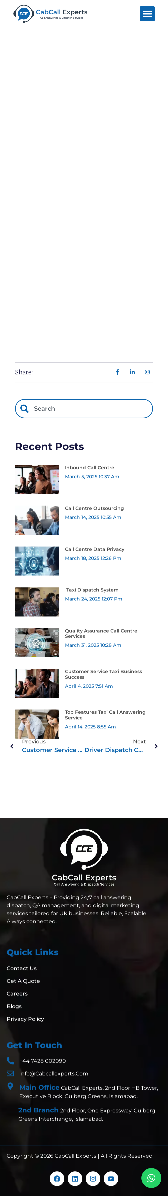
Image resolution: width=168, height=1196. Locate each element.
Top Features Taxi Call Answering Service (105, 715)
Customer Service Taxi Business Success (103, 674)
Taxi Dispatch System (92, 590)
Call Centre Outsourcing (94, 508)
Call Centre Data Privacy (94, 549)
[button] (147, 13)
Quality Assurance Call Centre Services (101, 633)
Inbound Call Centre (89, 468)
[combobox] (84, 408)
